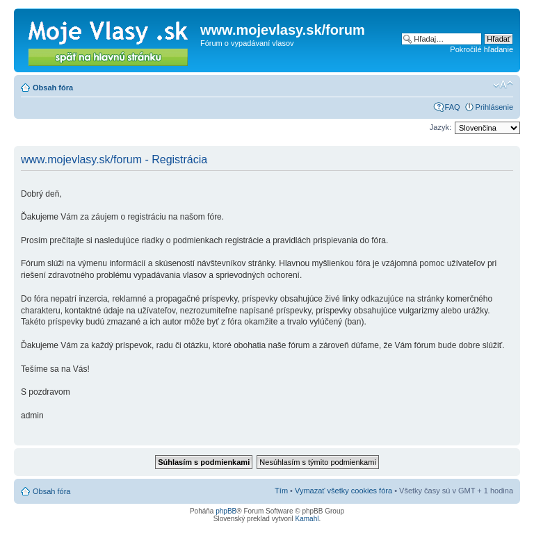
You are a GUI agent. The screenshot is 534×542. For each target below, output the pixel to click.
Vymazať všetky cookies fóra (343, 490)
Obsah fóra (53, 87)
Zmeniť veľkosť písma (503, 85)
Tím (281, 490)
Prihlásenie (494, 107)
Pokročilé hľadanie (481, 49)
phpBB (226, 511)
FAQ (452, 107)
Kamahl (307, 519)
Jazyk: (440, 127)
